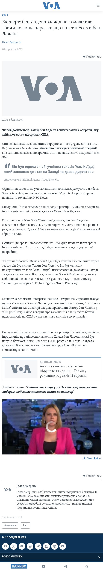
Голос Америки (11, 42)
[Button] (92, 57)
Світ (5, 15)
